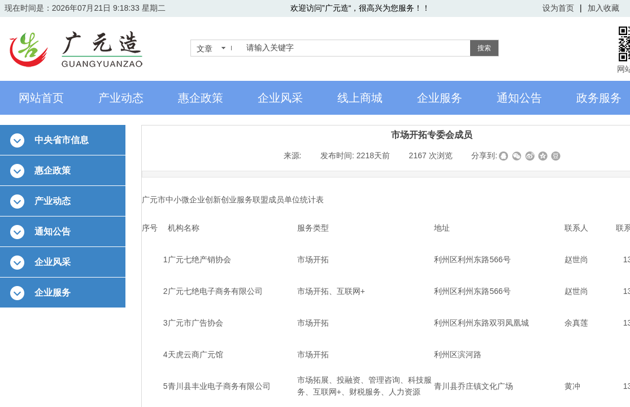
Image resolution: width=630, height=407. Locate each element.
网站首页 (41, 98)
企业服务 (439, 98)
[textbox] (356, 48)
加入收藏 (603, 7)
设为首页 (558, 7)
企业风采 (280, 98)
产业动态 (121, 98)
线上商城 (360, 98)
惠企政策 (200, 98)
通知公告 (519, 98)
